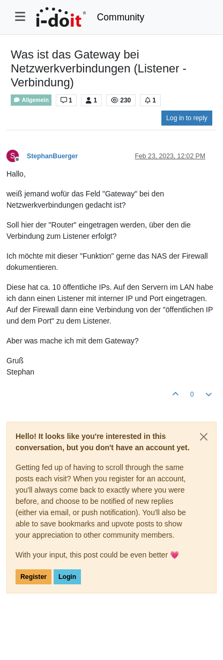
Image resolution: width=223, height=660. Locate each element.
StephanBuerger (52, 156)
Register (33, 577)
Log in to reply (186, 118)
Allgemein (31, 100)
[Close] (203, 436)
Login (67, 577)
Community (121, 17)
